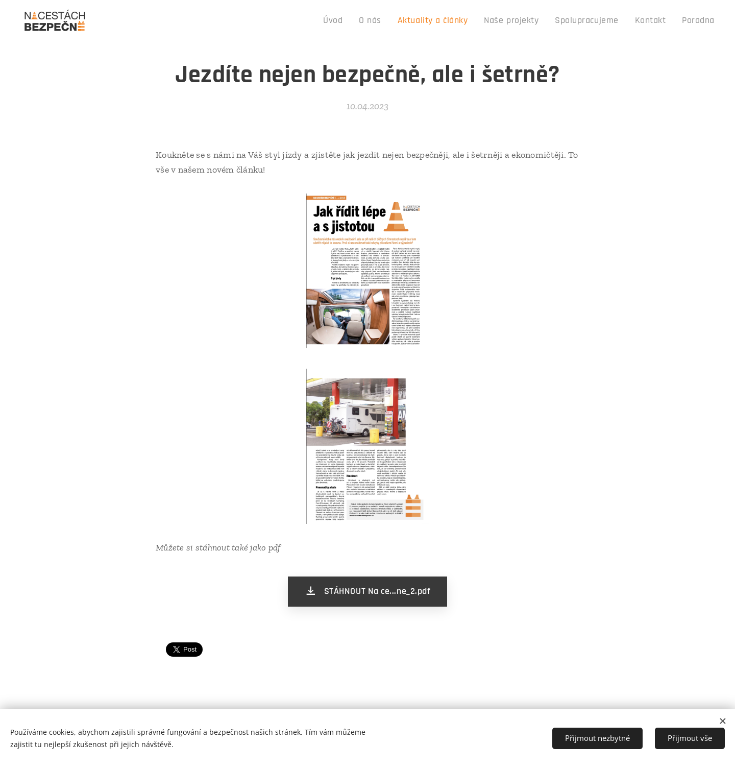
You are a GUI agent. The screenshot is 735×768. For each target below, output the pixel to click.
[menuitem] (366, 21)
